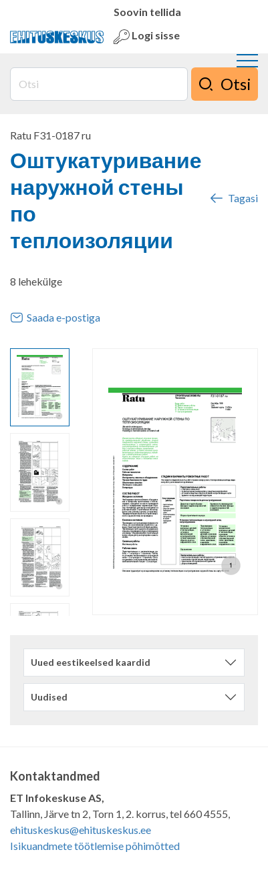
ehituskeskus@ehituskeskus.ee (80, 829)
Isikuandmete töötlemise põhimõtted (95, 845)
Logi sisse (147, 37)
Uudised (49, 697)
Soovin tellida (147, 11)
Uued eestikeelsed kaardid (90, 662)
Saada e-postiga (55, 317)
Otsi (224, 84)
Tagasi (233, 198)
